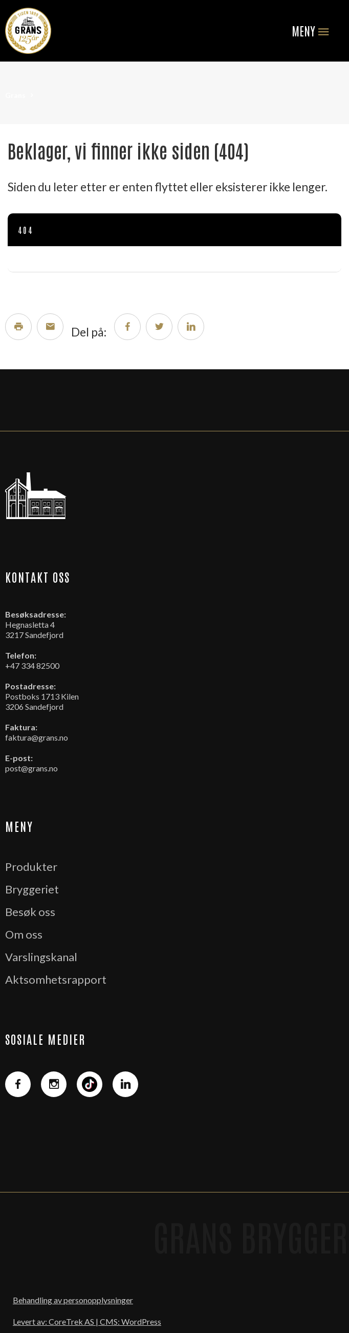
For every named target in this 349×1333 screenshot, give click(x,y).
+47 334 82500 (32, 665)
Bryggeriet (32, 889)
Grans (15, 95)
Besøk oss (30, 912)
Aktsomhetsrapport (55, 979)
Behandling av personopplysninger (73, 1300)
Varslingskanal (41, 957)
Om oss (23, 934)
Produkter (31, 866)
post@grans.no (31, 768)
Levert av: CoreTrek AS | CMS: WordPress (87, 1321)
